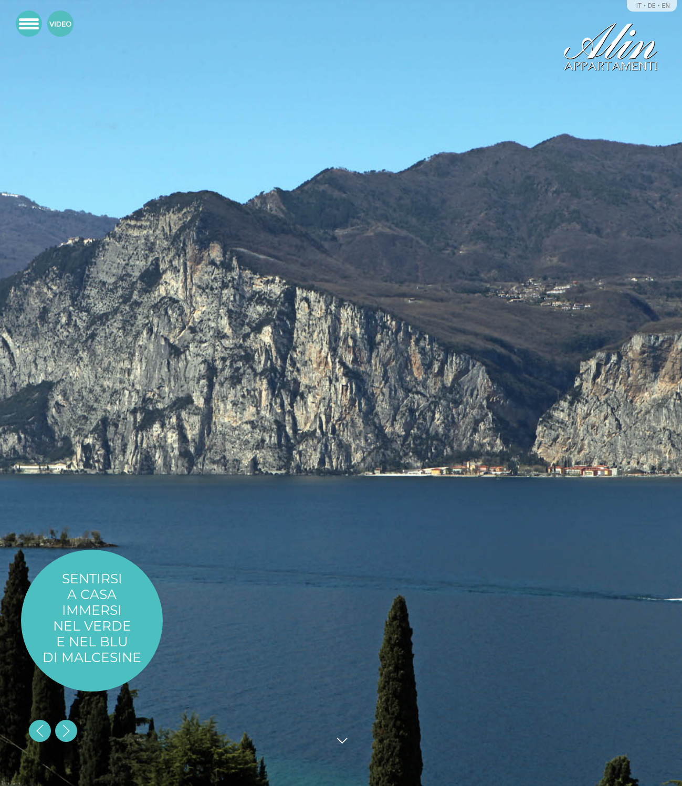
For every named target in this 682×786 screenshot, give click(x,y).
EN (666, 5)
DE (652, 5)
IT (639, 5)
